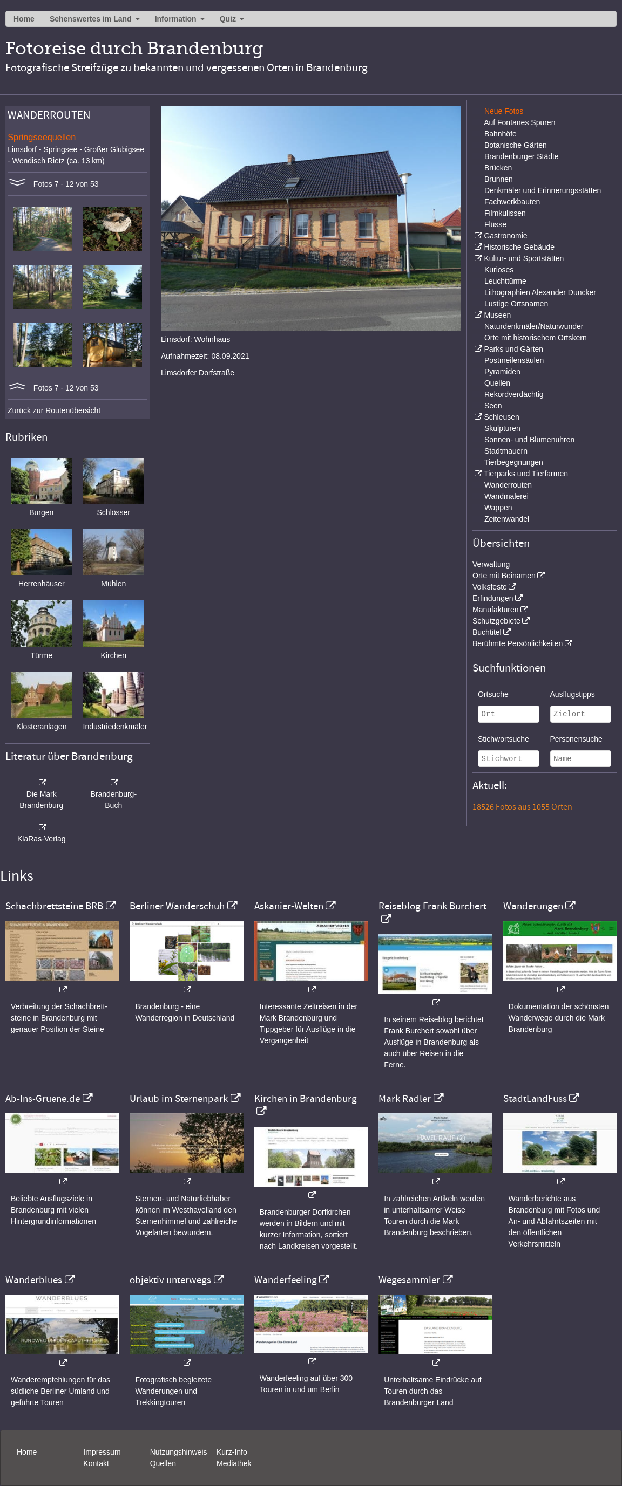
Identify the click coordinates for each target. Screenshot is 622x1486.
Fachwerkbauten (512, 201)
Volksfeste (489, 587)
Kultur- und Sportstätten (524, 258)
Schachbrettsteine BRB (54, 906)
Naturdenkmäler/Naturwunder (534, 326)
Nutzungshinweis (178, 1452)
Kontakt (96, 1463)
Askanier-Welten (288, 906)
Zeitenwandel (506, 519)
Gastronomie (505, 235)
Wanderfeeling (285, 1279)
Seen (493, 405)
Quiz (228, 19)
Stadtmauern (506, 451)
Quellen (497, 383)
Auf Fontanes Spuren (519, 122)
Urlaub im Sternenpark (179, 1098)
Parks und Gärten (513, 349)
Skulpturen (502, 428)
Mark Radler (404, 1098)
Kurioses (498, 269)
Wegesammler (409, 1279)
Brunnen (498, 179)
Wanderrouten (508, 485)
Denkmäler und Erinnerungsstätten (542, 190)
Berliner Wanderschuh (177, 906)
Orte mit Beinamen (504, 575)
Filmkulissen (505, 213)
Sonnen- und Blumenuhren (529, 439)
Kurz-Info (232, 1452)
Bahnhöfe (500, 133)
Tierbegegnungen (513, 462)
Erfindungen (492, 598)
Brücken (498, 167)
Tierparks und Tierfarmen (526, 473)
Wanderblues (33, 1279)
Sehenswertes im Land (91, 19)
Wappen (498, 507)
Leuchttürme (505, 281)
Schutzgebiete (496, 621)
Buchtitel (487, 632)
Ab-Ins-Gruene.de (42, 1098)
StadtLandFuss (535, 1098)
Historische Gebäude (519, 247)
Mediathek (234, 1463)
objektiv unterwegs (170, 1279)
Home (24, 19)
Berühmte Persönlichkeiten (517, 643)
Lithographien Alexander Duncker (540, 292)
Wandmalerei (506, 496)
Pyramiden (502, 371)
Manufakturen (495, 609)
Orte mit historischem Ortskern (535, 337)
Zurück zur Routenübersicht (54, 410)
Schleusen (501, 417)
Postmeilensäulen (514, 360)
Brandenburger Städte (521, 156)
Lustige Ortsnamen (516, 303)
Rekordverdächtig (514, 394)
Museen (497, 315)
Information (176, 19)
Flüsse (495, 224)
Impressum (101, 1452)
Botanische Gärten (515, 145)
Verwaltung (491, 564)
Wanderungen (533, 906)
